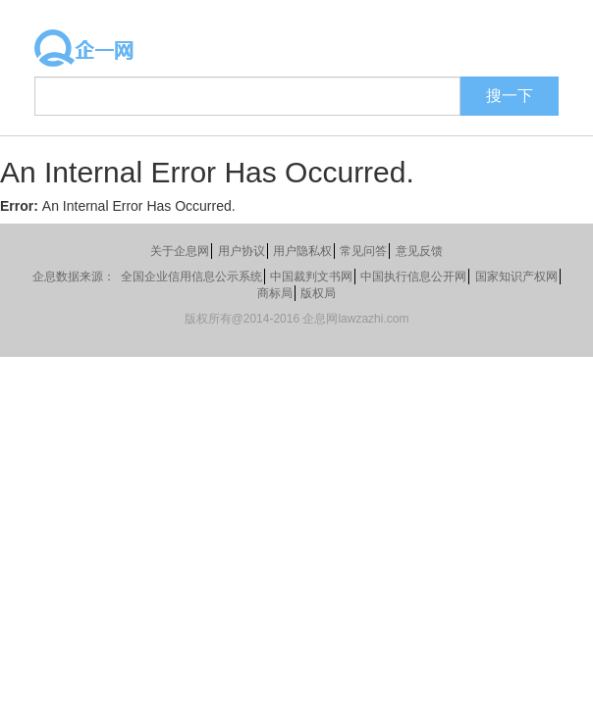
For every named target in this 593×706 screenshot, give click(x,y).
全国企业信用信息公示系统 (191, 276)
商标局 (275, 293)
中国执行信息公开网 (413, 276)
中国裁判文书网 (311, 276)
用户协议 (241, 251)
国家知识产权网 (516, 276)
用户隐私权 (302, 251)
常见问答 (363, 251)
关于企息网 (179, 251)
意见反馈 (419, 251)
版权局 (318, 293)
